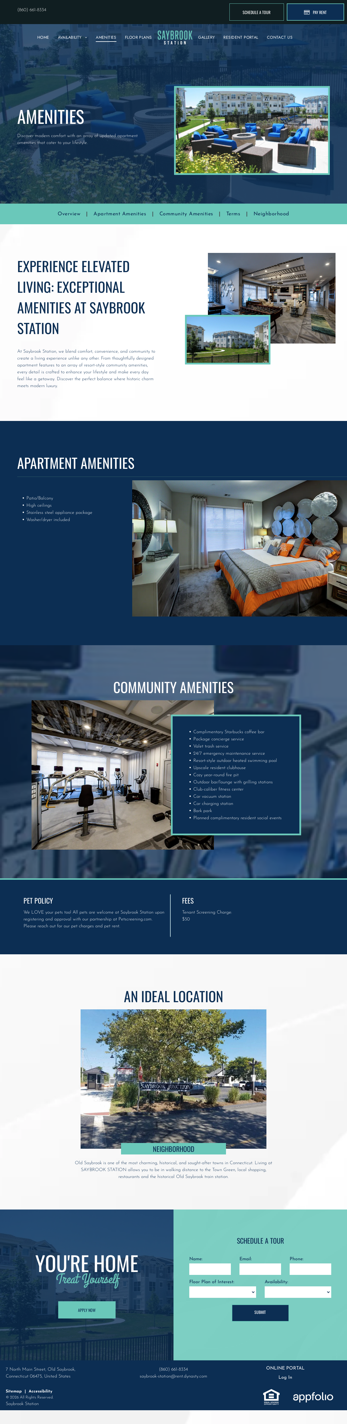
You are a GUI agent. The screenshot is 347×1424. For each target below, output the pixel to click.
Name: (195, 1259)
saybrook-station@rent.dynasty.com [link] (173, 1376)
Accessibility (40, 1391)
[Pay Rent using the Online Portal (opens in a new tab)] (315, 12)
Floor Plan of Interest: (211, 1282)
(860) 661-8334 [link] (31, 10)
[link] (271, 1392)
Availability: (276, 1282)
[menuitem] (43, 37)
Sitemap (14, 1391)
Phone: (296, 1259)
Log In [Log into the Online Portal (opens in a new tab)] (285, 1377)
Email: (245, 1259)
